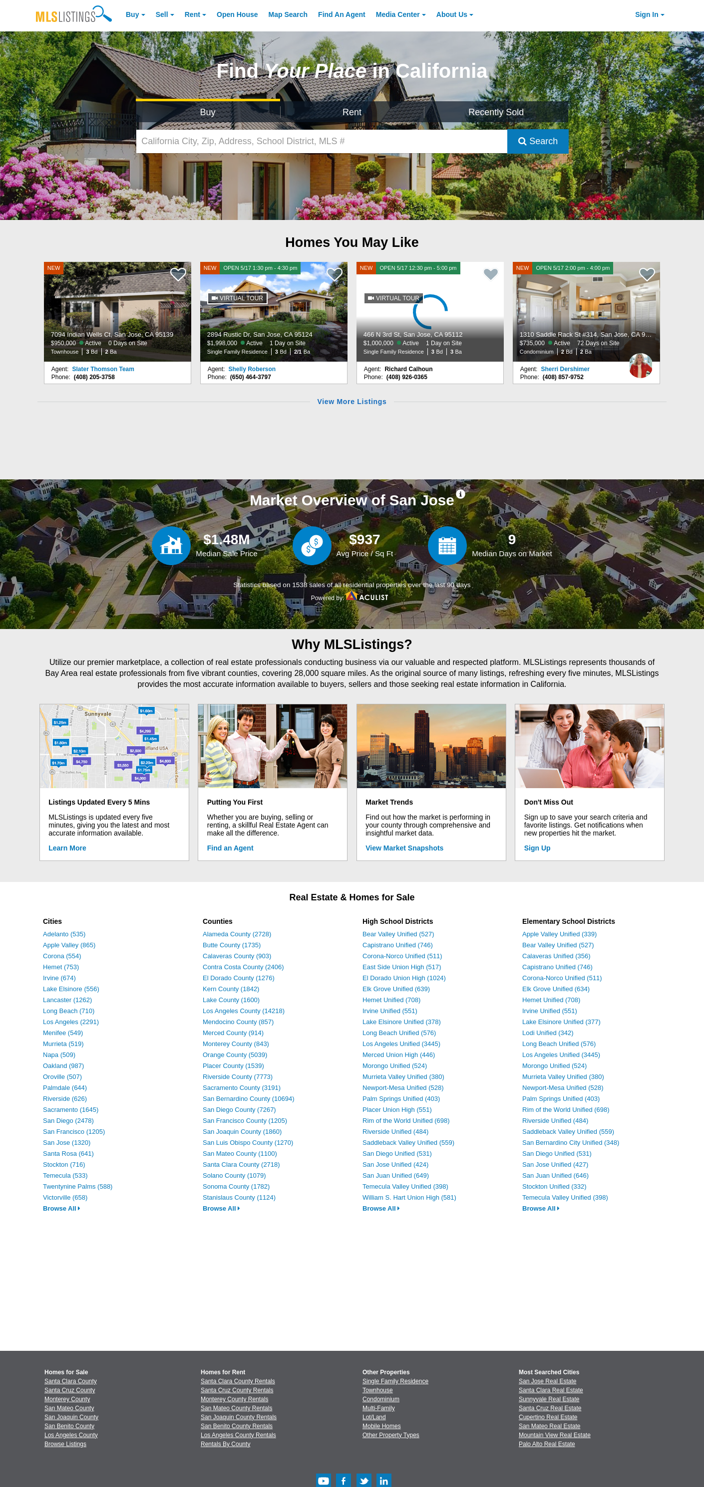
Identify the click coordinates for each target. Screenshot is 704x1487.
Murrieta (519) (63, 1044)
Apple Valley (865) (69, 945)
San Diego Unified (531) (397, 1153)
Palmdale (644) (65, 1087)
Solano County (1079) (234, 1175)
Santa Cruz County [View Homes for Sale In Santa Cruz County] (69, 1390)
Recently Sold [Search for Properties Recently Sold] (496, 112)
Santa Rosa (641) (68, 1153)
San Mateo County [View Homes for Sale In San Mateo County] (69, 1408)
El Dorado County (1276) (239, 978)
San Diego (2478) (68, 1120)
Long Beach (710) (68, 1011)
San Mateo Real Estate (549, 1426)
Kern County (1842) (231, 989)
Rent (192, 14)
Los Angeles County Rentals (238, 1435)
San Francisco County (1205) (245, 1120)
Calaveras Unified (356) (556, 956)
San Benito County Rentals (237, 1426)
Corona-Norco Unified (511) (402, 956)
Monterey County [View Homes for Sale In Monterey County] (67, 1399)
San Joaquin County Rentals (239, 1417)
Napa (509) (59, 1055)
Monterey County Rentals (234, 1399)
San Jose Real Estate (547, 1381)
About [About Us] (451, 14)
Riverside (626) (65, 1098)
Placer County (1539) (233, 1065)
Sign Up (537, 848)
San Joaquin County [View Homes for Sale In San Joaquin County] (71, 1417)
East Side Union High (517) (401, 967)
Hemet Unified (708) (391, 1000)
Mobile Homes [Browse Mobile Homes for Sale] (381, 1426)
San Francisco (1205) (74, 1131)
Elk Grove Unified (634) (556, 989)
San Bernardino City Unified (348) (570, 1142)
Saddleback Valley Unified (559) (408, 1142)
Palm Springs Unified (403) (401, 1098)
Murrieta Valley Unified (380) (403, 1076)
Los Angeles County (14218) (244, 1011)
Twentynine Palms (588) (77, 1186)
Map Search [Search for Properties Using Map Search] (288, 14)
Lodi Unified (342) (548, 1033)
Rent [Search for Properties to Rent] (352, 112)
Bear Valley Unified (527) (398, 934)
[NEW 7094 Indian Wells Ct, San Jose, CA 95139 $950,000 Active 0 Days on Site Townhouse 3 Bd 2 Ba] (118, 312)
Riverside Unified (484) (395, 1131)
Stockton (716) (64, 1164)
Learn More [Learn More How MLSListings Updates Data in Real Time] (67, 848)
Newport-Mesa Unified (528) (403, 1087)
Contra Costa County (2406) (243, 967)
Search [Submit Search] (538, 141)
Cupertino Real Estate (548, 1417)
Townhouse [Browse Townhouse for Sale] (377, 1390)
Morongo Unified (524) (394, 1065)
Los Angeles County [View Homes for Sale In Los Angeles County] (71, 1435)
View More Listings (351, 402)
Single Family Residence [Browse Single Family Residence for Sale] (395, 1381)
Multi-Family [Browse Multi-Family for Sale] (378, 1408)
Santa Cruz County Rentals (237, 1390)
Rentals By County (225, 1444)
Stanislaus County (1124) (239, 1197)
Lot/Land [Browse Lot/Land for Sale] (374, 1417)
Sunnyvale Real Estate (549, 1399)
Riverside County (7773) (238, 1076)
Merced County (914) (233, 1033)
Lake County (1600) (231, 1000)
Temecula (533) (65, 1175)
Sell (162, 14)
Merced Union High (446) (398, 1055)
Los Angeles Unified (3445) (401, 1044)
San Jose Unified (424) (395, 1164)
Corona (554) (62, 956)
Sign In (647, 14)
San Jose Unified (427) (555, 1164)
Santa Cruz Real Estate (550, 1408)
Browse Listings (65, 1444)
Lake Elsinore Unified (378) (401, 1022)
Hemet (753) (61, 967)
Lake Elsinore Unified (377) (561, 1022)
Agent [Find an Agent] (341, 14)
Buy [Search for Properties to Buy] (208, 112)
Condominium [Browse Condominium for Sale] (380, 1399)
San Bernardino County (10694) (249, 1098)
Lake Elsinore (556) (71, 989)
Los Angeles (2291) (71, 1022)
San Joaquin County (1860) (242, 1131)
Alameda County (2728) (237, 934)
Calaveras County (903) (237, 956)
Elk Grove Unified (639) (396, 989)
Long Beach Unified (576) (399, 1033)
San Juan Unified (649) (395, 1175)
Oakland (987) (63, 1065)
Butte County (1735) (232, 945)
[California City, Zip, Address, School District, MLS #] (322, 141)
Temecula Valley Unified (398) (405, 1186)
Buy (132, 14)
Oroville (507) (62, 1076)
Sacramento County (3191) (242, 1087)
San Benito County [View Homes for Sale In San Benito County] (69, 1426)
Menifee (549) (63, 1033)
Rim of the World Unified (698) (406, 1120)
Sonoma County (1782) (236, 1186)
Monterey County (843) (236, 1044)
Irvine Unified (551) (389, 1011)
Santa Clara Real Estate (551, 1390)
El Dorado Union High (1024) (404, 978)
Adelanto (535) (64, 934)
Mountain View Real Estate (555, 1435)
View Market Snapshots (404, 848)
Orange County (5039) (235, 1055)
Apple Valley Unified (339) (559, 934)
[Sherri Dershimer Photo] (640, 361)
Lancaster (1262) (67, 1000)
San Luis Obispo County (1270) (248, 1142)
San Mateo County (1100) (240, 1153)
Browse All (61, 1208)
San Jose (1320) (66, 1142)
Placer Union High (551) (397, 1109)
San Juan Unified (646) (555, 1175)
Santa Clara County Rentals (238, 1381)
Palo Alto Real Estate (547, 1444)
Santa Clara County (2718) (241, 1164)
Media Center (398, 14)
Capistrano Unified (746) (397, 945)
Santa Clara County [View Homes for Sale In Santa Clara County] (70, 1381)
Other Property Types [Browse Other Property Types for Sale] (390, 1435)
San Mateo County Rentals (236, 1408)
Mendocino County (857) (238, 1022)
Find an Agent (230, 848)
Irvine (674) (59, 978)
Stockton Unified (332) (554, 1186)
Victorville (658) (65, 1197)
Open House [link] (237, 14)
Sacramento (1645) (70, 1109)
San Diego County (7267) (239, 1109)
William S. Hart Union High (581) (409, 1197)
